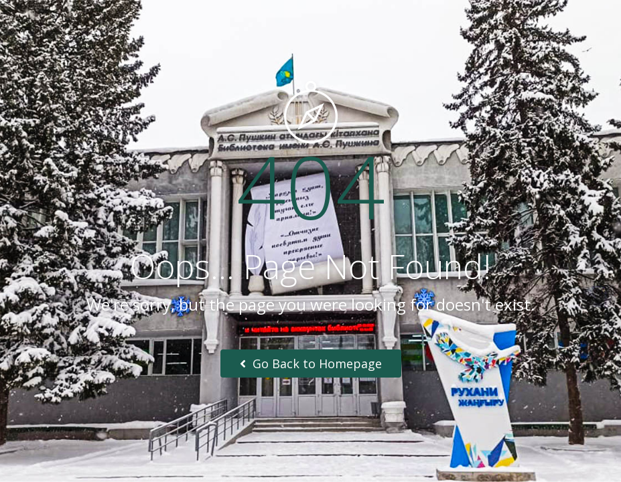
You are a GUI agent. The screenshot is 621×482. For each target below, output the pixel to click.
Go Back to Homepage (311, 363)
